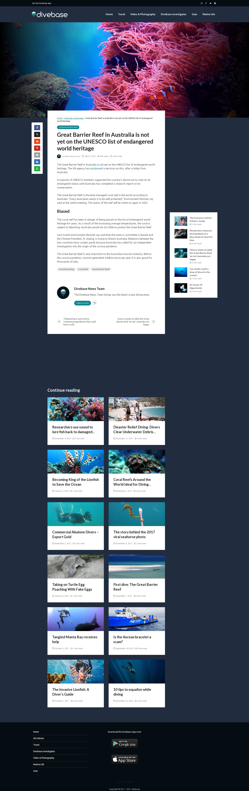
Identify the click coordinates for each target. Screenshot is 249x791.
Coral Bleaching (66, 269)
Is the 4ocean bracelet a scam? (132, 639)
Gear (194, 14)
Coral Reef (83, 269)
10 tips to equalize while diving (132, 691)
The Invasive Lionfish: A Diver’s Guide (70, 691)
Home (109, 14)
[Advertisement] (106, 361)
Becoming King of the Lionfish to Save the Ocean (75, 481)
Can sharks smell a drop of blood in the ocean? (200, 272)
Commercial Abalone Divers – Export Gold (75, 534)
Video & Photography (142, 14)
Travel (121, 14)
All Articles (38, 733)
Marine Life (208, 14)
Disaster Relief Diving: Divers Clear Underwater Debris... (136, 429)
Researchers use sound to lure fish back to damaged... (73, 429)
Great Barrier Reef (101, 269)
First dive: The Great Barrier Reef (135, 586)
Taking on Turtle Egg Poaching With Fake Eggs (72, 586)
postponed (96, 168)
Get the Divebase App (41, 3)
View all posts (83, 303)
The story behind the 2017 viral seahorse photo (134, 534)
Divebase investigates (173, 14)
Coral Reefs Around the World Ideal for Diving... (132, 481)
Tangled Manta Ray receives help (74, 639)
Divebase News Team (69, 156)
